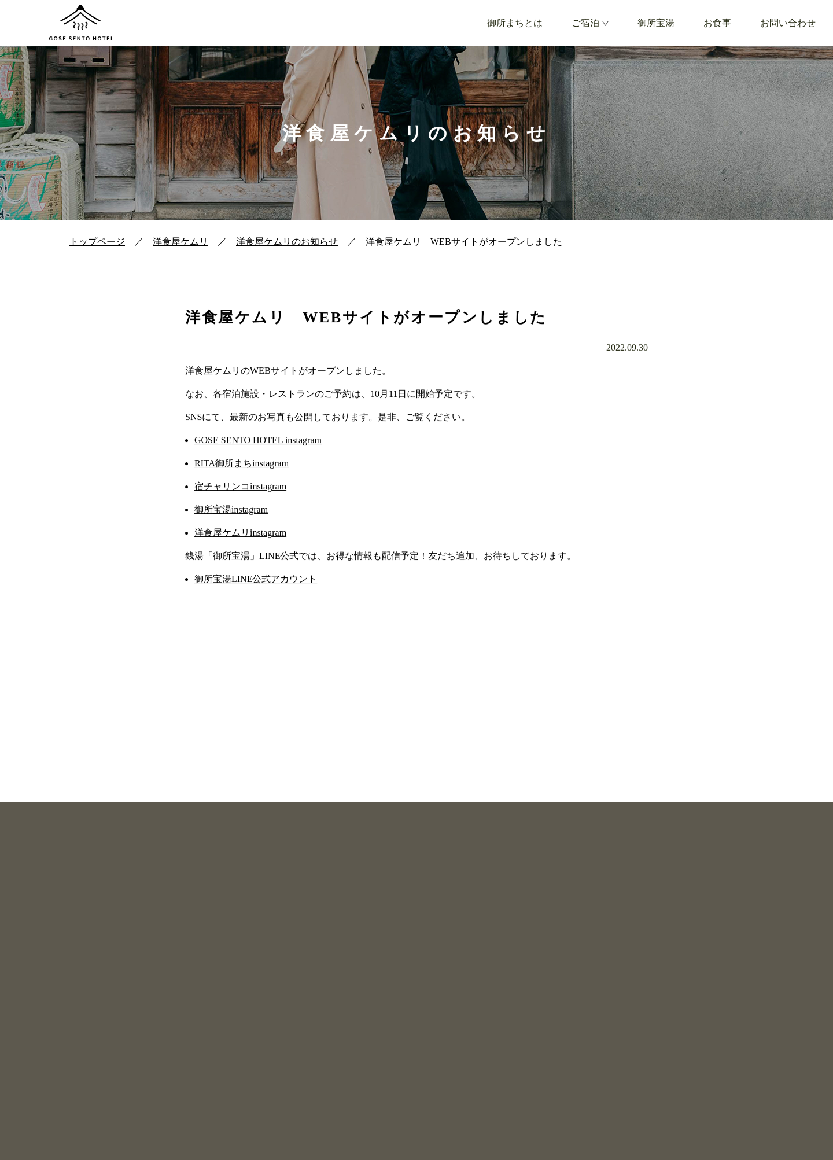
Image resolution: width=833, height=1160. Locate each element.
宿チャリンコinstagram (240, 486)
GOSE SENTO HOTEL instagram (258, 440)
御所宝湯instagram (231, 509)
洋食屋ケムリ (180, 241)
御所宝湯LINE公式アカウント (255, 579)
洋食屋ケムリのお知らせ (287, 241)
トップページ (97, 241)
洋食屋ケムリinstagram (240, 532)
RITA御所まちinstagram (241, 463)
